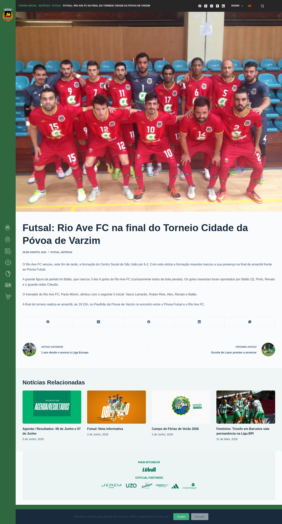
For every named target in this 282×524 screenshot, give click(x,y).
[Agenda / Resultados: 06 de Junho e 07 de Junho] (52, 407)
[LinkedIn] (223, 6)
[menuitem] (249, 6)
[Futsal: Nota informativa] (116, 407)
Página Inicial (28, 5)
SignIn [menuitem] (238, 6)
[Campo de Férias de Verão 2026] (181, 407)
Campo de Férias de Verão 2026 (175, 428)
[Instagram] (211, 6)
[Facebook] (199, 6)
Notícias (44, 5)
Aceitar (181, 516)
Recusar (199, 516)
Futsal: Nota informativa (105, 428)
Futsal (56, 5)
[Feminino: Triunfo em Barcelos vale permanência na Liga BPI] (245, 407)
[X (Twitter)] (205, 6)
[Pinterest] (149, 322)
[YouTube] (217, 6)
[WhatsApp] (250, 322)
